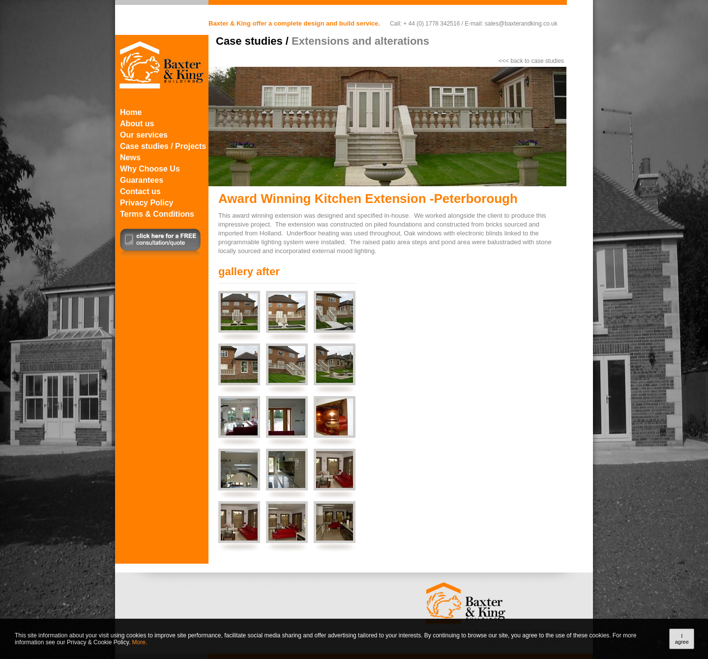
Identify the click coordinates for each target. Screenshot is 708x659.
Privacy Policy (147, 203)
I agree (682, 639)
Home (131, 112)
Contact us (140, 191)
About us (137, 123)
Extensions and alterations (360, 41)
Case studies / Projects (163, 146)
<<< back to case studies (531, 60)
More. (140, 642)
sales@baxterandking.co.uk (521, 23)
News (130, 157)
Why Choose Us (150, 169)
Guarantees (141, 180)
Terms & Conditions (157, 214)
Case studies (249, 41)
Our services (144, 135)
